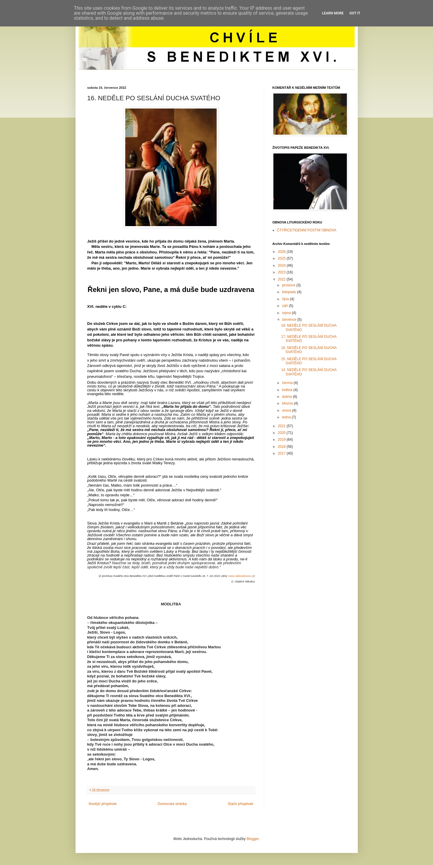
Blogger (253, 839)
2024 (282, 265)
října (286, 299)
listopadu (289, 292)
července (289, 320)
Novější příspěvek (103, 804)
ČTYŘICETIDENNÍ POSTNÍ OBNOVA (306, 230)
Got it (355, 13)
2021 (282, 426)
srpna (287, 313)
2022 (282, 279)
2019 (282, 439)
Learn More (333, 13)
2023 (282, 272)
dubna (287, 397)
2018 (282, 447)
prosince (289, 285)
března (288, 403)
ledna (287, 417)
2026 (282, 252)
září (285, 306)
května (287, 390)
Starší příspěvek (240, 804)
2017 (282, 453)
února (287, 410)
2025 (282, 258)
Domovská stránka (172, 804)
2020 (282, 433)
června (287, 383)
